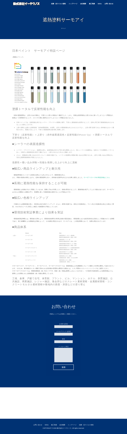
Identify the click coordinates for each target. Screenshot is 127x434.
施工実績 (92, 3)
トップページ (73, 3)
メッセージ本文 (63, 350)
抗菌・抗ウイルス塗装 (58, 3)
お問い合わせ (109, 3)
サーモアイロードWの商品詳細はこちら (97, 177)
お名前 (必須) (63, 324)
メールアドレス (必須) (63, 332)
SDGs (100, 3)
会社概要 (83, 3)
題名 (63, 339)
